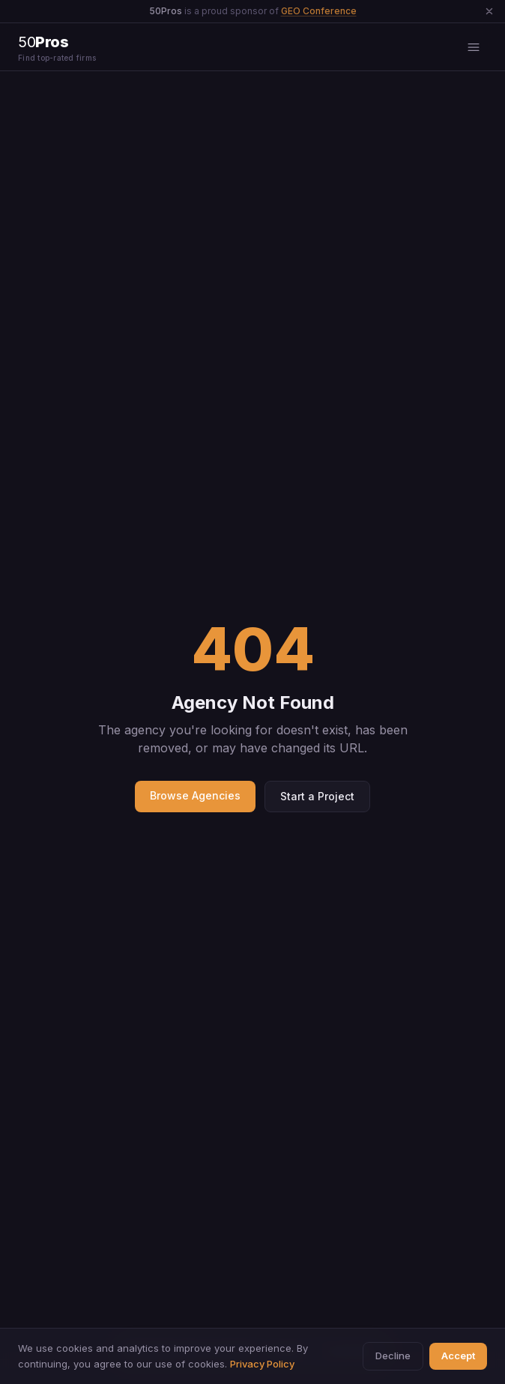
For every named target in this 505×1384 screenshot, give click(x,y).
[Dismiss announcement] (489, 11)
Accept (458, 1356)
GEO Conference (319, 10)
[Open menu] (473, 47)
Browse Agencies (195, 795)
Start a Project (317, 796)
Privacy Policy (262, 1364)
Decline (393, 1356)
